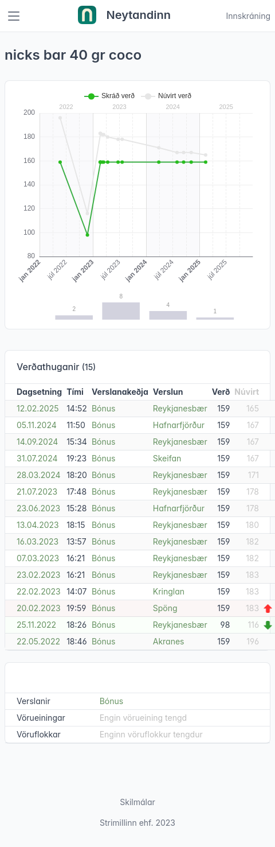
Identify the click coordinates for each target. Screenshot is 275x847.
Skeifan (167, 458)
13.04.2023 (38, 525)
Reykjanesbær (180, 408)
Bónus (104, 408)
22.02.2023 (39, 591)
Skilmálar (137, 802)
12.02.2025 (38, 408)
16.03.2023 (37, 541)
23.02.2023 (39, 575)
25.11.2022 (36, 625)
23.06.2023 (38, 508)
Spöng (165, 608)
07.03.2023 (38, 558)
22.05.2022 (38, 641)
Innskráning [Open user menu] (248, 16)
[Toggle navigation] (14, 16)
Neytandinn (124, 16)
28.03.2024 (39, 475)
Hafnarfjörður (179, 425)
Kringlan (168, 591)
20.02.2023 (39, 608)
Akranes (168, 641)
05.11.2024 (37, 425)
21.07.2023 (37, 491)
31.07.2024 (37, 458)
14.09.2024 (37, 441)
